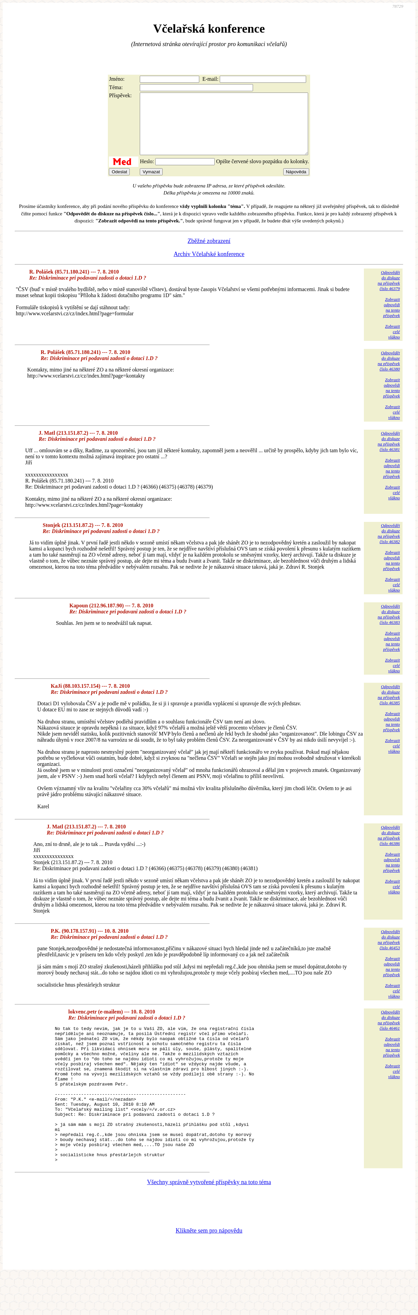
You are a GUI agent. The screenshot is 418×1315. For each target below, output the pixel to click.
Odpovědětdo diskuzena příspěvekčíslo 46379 (389, 292)
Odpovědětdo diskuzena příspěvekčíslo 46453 (389, 951)
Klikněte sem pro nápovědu (209, 1270)
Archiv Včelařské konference (209, 266)
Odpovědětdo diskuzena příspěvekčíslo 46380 (389, 373)
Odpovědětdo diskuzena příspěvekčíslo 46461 (389, 1032)
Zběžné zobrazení (208, 253)
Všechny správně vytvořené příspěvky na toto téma (209, 1221)
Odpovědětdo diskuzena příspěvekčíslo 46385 (389, 706)
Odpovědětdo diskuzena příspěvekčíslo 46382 (389, 545)
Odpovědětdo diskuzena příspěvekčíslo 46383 (389, 626)
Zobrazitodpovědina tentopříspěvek (391, 319)
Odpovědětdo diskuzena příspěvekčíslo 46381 (389, 453)
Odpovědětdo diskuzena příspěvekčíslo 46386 (389, 847)
